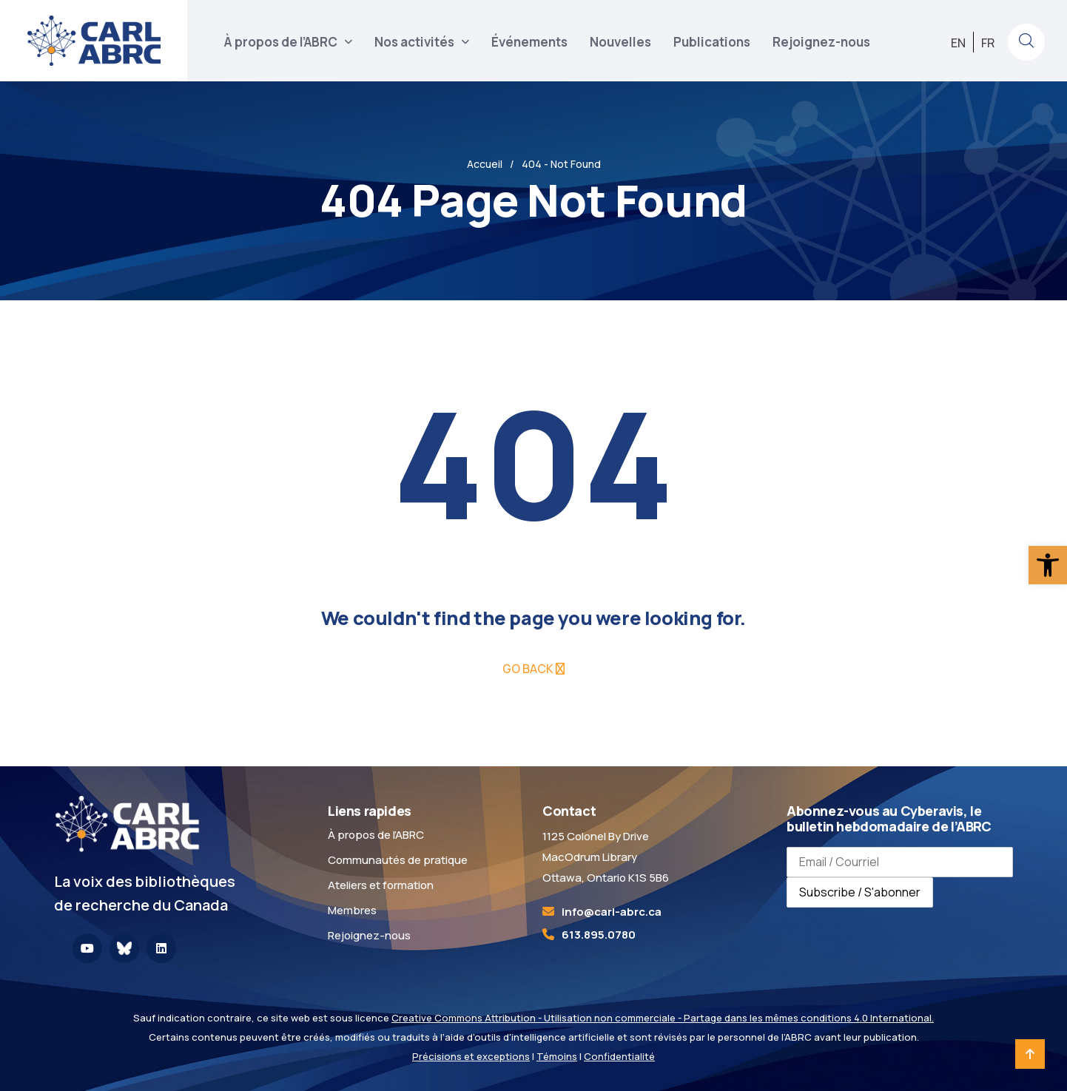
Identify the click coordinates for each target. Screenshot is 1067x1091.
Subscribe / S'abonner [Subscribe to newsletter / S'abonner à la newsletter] (859, 892)
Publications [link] (711, 41)
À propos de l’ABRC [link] (280, 41)
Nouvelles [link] (620, 41)
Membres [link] (352, 910)
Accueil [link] (484, 164)
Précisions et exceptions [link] (471, 1056)
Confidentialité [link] (619, 1056)
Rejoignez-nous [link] (821, 41)
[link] (1048, 565)
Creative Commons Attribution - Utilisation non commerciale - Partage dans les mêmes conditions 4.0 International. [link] (662, 1017)
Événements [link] (529, 41)
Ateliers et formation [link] (381, 885)
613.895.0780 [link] (599, 934)
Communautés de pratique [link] (398, 860)
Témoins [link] (556, 1056)
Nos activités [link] (414, 41)
